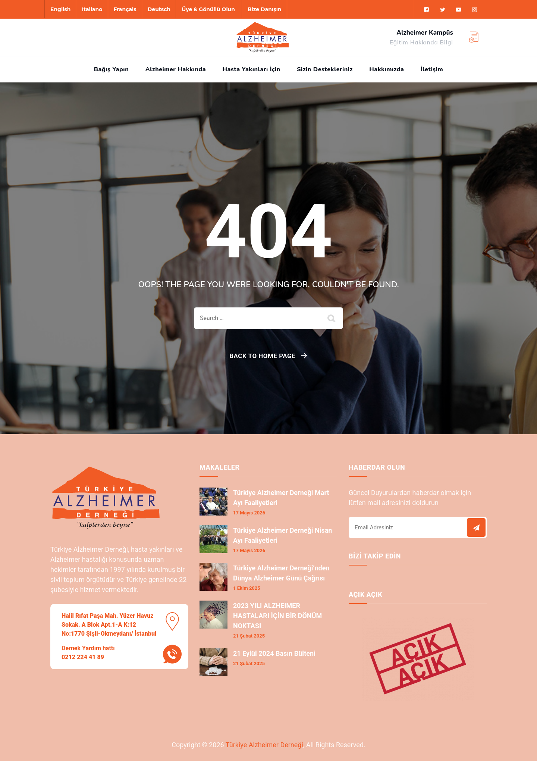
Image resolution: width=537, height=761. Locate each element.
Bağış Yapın (111, 69)
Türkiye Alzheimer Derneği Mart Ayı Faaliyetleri (281, 498)
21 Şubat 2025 (249, 636)
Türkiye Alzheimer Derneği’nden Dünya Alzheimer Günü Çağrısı (281, 573)
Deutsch (159, 9)
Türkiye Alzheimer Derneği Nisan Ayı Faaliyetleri (282, 535)
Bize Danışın (265, 9)
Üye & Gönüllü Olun (208, 9)
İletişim (432, 69)
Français (125, 9)
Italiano (92, 9)
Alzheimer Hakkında (175, 69)
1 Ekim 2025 (246, 588)
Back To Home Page (262, 356)
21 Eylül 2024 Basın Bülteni (274, 653)
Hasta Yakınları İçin (251, 69)
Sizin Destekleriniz (324, 69)
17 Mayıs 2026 (249, 513)
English (60, 9)
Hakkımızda (386, 69)
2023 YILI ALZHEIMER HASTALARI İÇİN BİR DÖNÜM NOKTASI (277, 616)
